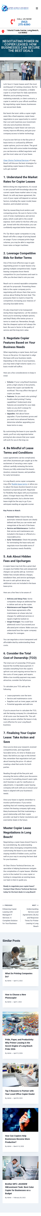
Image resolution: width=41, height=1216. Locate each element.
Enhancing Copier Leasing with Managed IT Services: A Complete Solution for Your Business (11, 914)
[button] (37, 8)
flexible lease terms (19, 484)
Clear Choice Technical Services (16, 160)
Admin (9, 981)
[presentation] (20, 957)
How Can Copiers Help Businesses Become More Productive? (17, 1139)
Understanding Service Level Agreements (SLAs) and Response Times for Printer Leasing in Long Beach (30, 915)
